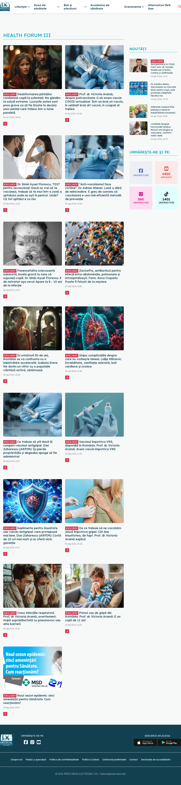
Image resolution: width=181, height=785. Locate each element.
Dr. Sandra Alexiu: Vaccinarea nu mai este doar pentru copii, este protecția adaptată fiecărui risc (163, 90)
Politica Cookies (90, 759)
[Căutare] (179, 6)
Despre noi (16, 759)
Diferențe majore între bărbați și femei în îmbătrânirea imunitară (163, 110)
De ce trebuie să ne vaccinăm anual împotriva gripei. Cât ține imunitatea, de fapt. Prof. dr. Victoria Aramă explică (93, 533)
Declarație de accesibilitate (155, 759)
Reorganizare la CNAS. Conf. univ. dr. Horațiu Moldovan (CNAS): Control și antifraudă (163, 67)
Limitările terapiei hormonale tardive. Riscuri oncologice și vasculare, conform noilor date (162, 130)
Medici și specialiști (36, 759)
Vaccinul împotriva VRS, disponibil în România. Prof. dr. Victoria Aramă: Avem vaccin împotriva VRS (92, 445)
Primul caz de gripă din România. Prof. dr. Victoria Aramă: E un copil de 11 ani (92, 616)
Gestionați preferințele (114, 759)
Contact (133, 759)
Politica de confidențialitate (64, 759)
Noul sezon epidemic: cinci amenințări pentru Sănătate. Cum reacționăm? (28, 699)
